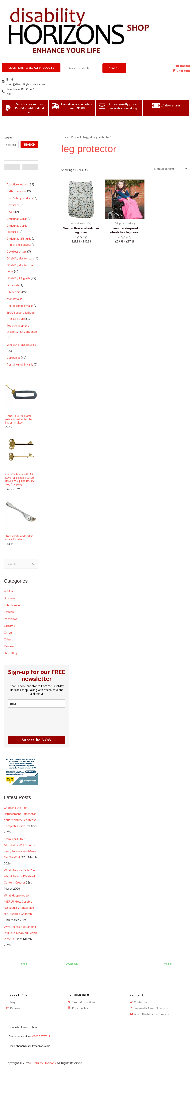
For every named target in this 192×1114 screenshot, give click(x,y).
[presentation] (36, 754)
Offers (8, 666)
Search (114, 68)
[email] (36, 737)
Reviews (9, 680)
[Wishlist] (168, 994)
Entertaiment (12, 639)
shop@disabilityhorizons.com (33, 1079)
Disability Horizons (43, 1097)
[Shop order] (170, 168)
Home (65, 137)
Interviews (10, 652)
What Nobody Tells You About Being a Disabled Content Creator (19, 910)
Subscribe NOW (36, 773)
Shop (24, 997)
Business (9, 632)
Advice (8, 625)
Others (8, 673)
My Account (72, 997)
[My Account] (72, 994)
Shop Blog (10, 687)
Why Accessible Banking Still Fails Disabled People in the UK (20, 967)
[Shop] (24, 994)
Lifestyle (9, 659)
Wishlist (167, 997)
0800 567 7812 (41, 1070)
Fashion (9, 646)
